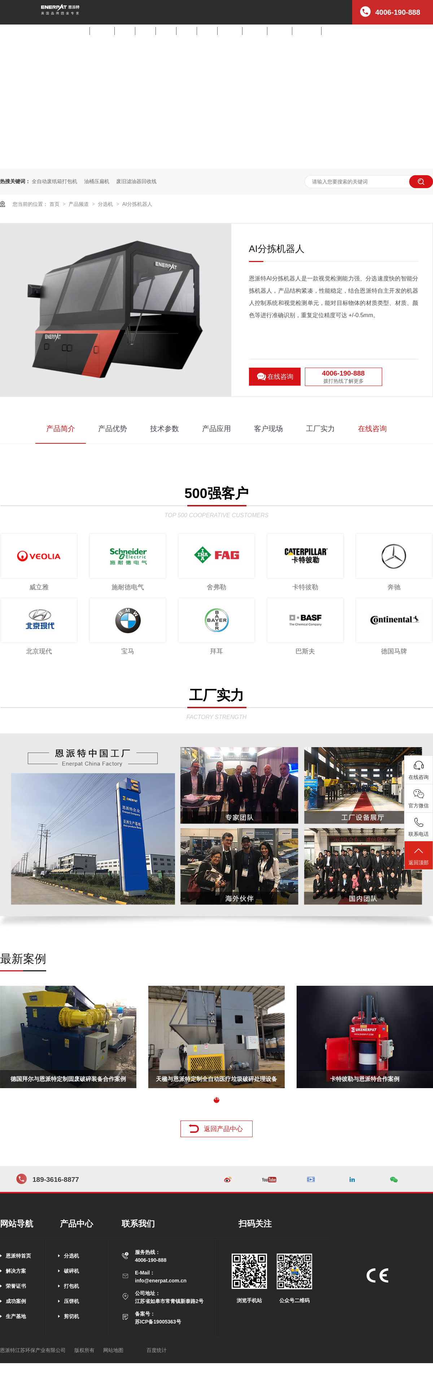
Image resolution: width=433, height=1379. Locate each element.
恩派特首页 (18, 1256)
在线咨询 (280, 376)
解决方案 (102, 31)
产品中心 (230, 31)
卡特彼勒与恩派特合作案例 (364, 1079)
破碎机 (145, 31)
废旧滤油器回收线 (136, 181)
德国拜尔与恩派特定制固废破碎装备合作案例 (68, 1079)
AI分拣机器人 (137, 204)
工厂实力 (320, 429)
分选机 (124, 31)
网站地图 (113, 1350)
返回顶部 (418, 855)
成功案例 (16, 1301)
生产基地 (16, 1316)
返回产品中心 (223, 1128)
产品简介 (60, 429)
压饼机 (186, 31)
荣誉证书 (16, 1286)
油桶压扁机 (96, 181)
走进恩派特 (307, 31)
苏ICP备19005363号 (158, 1322)
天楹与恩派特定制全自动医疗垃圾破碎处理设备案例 (216, 1082)
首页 (81, 31)
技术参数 (164, 429)
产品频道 (79, 204)
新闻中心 (279, 31)
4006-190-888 (343, 373)
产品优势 (112, 429)
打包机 (165, 31)
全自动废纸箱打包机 (54, 181)
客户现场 (268, 429)
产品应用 (216, 429)
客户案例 (254, 31)
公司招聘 (333, 31)
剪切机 (207, 31)
